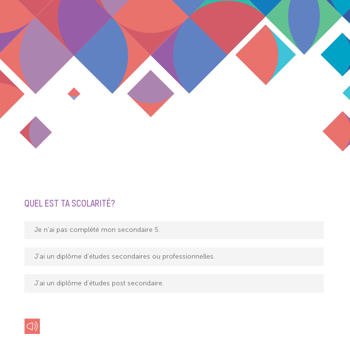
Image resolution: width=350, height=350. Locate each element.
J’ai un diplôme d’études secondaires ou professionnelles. (125, 256)
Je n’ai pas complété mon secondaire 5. (97, 230)
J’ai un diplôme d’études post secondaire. (99, 283)
